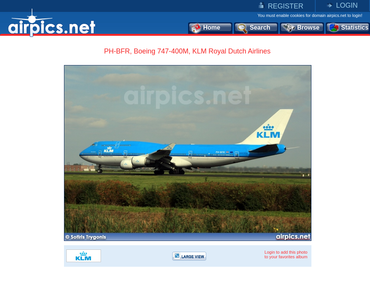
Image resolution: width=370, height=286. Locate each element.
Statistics (348, 28)
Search (253, 28)
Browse (301, 28)
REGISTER (285, 6)
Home (205, 28)
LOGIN (347, 5)
